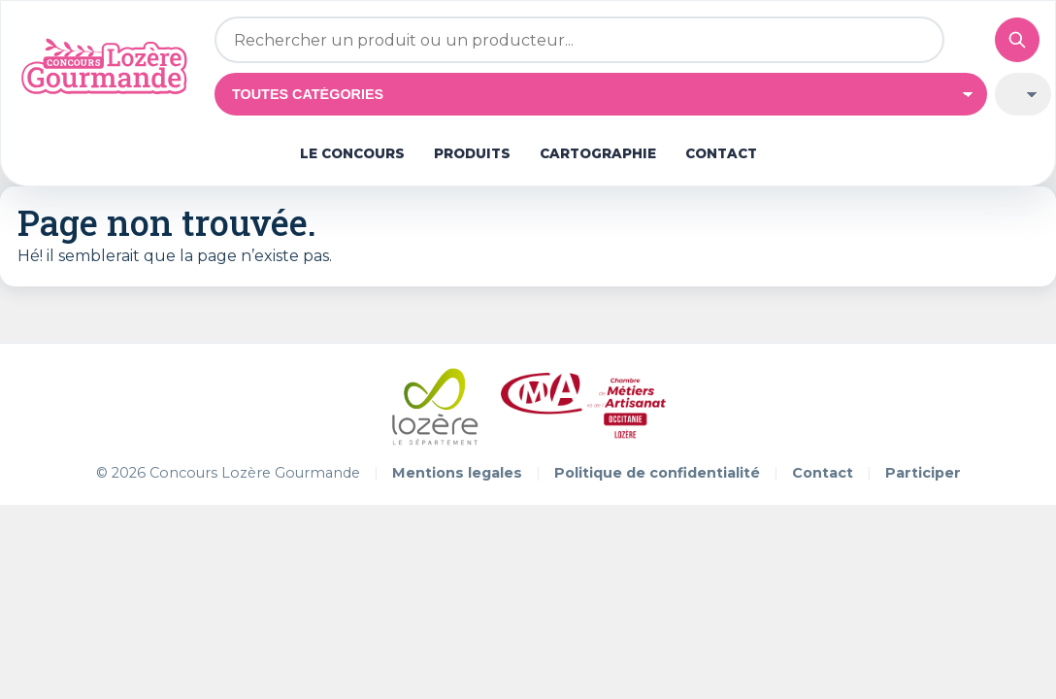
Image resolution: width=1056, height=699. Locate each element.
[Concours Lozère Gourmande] (108, 66)
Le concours (352, 153)
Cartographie (598, 153)
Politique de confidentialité (657, 473)
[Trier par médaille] (1023, 94)
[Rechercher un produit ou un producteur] (579, 40)
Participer (923, 473)
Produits (472, 153)
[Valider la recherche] (1017, 39)
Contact (721, 153)
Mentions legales (457, 473)
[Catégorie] (600, 94)
